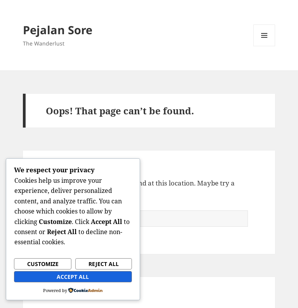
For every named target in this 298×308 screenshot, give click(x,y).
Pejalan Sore (57, 29)
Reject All (103, 264)
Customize (43, 264)
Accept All (73, 276)
